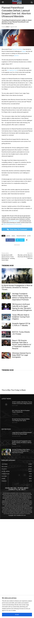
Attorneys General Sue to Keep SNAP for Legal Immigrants (21, 355)
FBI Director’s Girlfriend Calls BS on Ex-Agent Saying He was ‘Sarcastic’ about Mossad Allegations (22, 307)
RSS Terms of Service (14, 220)
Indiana (24, 51)
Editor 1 (8, 26)
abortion (16, 55)
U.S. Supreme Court (12, 70)
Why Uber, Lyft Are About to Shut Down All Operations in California (25, 256)
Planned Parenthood (17, 49)
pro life (29, 235)
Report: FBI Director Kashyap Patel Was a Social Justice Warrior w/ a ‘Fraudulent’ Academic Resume (21, 344)
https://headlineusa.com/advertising (12, 224)
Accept (17, 614)
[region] (17, 606)
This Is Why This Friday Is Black (14, 390)
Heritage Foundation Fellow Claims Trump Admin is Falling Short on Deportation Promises (21, 297)
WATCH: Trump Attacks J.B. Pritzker (21, 333)
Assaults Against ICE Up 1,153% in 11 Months (21, 324)
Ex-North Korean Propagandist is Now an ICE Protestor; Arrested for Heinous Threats (17, 287)
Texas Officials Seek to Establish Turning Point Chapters (21, 317)
